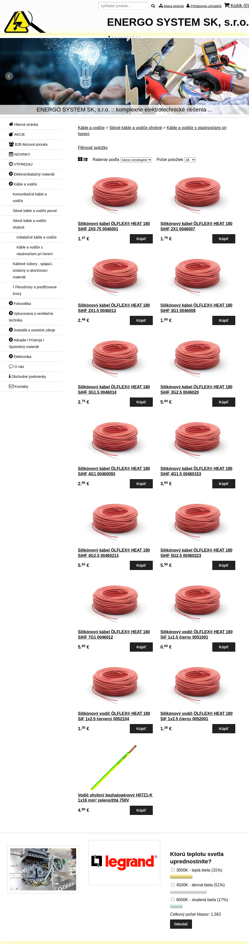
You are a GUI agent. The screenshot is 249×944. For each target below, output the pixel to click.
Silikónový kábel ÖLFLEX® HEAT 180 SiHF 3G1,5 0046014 (114, 389)
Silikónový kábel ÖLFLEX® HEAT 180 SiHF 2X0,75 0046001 (114, 226)
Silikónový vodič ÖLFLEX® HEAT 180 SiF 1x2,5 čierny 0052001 (196, 716)
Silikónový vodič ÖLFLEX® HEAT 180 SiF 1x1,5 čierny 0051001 (196, 634)
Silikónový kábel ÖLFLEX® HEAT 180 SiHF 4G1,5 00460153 (196, 471)
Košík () (236, 5)
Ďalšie (240, 76)
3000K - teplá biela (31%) (196, 870)
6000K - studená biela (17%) (199, 900)
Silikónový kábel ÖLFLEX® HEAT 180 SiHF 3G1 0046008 (196, 308)
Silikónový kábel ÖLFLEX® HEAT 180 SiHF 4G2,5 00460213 (114, 553)
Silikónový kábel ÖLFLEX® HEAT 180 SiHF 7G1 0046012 (114, 634)
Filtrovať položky (93, 147)
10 (136, 37)
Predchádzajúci (9, 76)
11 (140, 37)
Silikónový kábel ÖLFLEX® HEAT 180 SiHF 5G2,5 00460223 (196, 553)
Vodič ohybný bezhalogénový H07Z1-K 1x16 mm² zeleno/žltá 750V (115, 798)
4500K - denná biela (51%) (198, 885)
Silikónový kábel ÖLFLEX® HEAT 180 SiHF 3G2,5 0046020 (196, 389)
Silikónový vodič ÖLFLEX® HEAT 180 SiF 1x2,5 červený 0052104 (114, 716)
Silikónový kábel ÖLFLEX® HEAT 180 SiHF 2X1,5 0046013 (114, 308)
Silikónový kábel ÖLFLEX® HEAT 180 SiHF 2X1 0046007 (196, 226)
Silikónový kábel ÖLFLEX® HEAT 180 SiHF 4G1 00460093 (114, 471)
